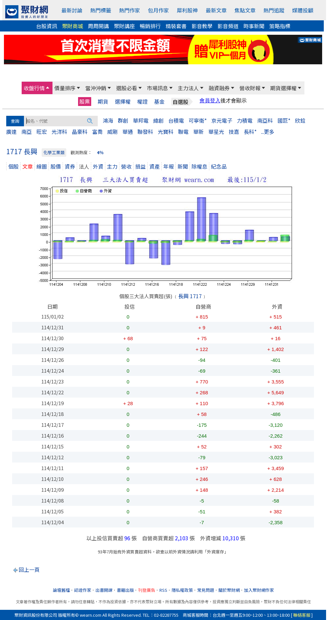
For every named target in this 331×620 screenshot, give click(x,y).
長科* (250, 131)
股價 (56, 166)
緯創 (158, 120)
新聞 (182, 166)
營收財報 (249, 88)
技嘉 (234, 131)
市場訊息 (157, 88)
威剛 (112, 131)
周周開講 (98, 26)
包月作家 (158, 10)
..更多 (267, 131)
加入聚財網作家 (259, 590)
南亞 (26, 131)
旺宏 (41, 131)
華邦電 (141, 120)
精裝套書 (176, 26)
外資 (98, 166)
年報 (168, 166)
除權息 (199, 166)
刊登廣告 (146, 590)
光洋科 (59, 131)
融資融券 (219, 88)
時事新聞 (253, 26)
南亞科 (265, 120)
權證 (142, 101)
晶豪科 (80, 131)
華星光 (216, 131)
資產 (154, 166)
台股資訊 (46, 26)
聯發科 (145, 131)
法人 (84, 166)
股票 (84, 101)
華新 (198, 131)
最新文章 (216, 10)
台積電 (176, 120)
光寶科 (166, 131)
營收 (126, 166)
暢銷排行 (150, 26)
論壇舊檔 (61, 590)
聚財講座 (124, 26)
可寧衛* (198, 120)
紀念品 (219, 166)
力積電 (245, 120)
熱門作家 (129, 10)
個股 (13, 166)
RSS (163, 590)
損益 (140, 166)
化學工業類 (54, 152)
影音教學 (202, 26)
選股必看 (126, 88)
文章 (27, 166)
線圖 (41, 166)
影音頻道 (227, 26)
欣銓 (300, 120)
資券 (70, 166)
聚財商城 (72, 26)
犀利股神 (187, 10)
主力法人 (188, 88)
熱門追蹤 (273, 10)
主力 (112, 166)
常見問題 (205, 590)
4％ (100, 152)
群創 (123, 120)
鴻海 (108, 120)
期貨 (103, 101)
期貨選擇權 (283, 88)
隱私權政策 (182, 590)
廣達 (11, 131)
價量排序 (64, 88)
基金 (159, 101)
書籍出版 (125, 590)
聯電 (183, 131)
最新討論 (71, 10)
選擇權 (123, 101)
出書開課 (104, 590)
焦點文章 (245, 10)
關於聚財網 (229, 590)
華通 (127, 131)
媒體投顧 (302, 10)
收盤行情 (34, 88)
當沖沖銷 (95, 88)
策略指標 (279, 26)
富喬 (97, 131)
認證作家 (82, 590)
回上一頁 (29, 569)
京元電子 (221, 120)
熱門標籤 (100, 10)
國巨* (284, 120)
